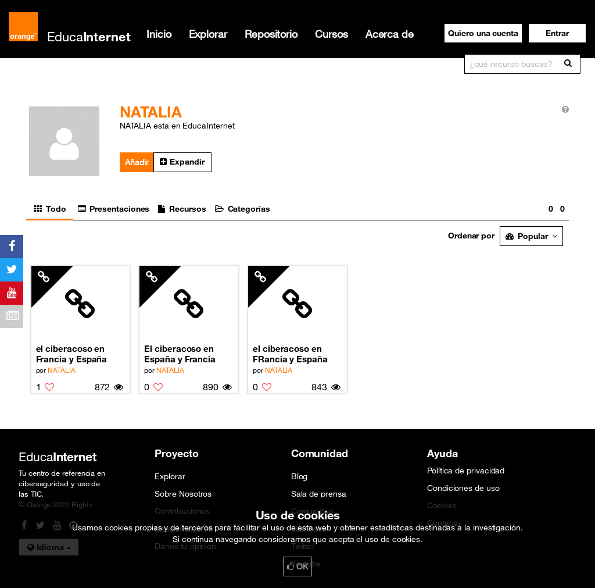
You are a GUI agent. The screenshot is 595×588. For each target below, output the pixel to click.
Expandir (182, 161)
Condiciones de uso (463, 488)
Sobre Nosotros (183, 494)
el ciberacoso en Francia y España (71, 353)
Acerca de (389, 33)
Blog (299, 476)
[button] (557, 33)
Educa (89, 36)
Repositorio (271, 33)
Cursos (331, 33)
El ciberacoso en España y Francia (180, 353)
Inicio (158, 33)
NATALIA (61, 370)
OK (297, 566)
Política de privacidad (465, 470)
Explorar (208, 33)
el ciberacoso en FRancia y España (290, 353)
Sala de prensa (318, 494)
